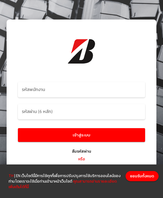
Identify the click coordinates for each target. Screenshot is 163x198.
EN (18, 175)
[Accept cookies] (142, 176)
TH (11, 175)
